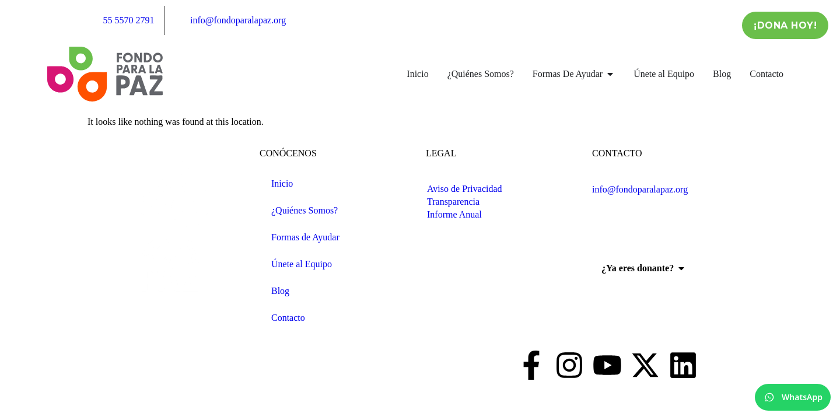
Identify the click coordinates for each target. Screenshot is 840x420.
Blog (280, 291)
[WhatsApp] (793, 397)
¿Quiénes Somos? (304, 210)
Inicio (282, 183)
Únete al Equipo (301, 264)
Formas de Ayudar (305, 237)
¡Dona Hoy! (785, 25)
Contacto (288, 318)
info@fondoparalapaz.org (640, 189)
